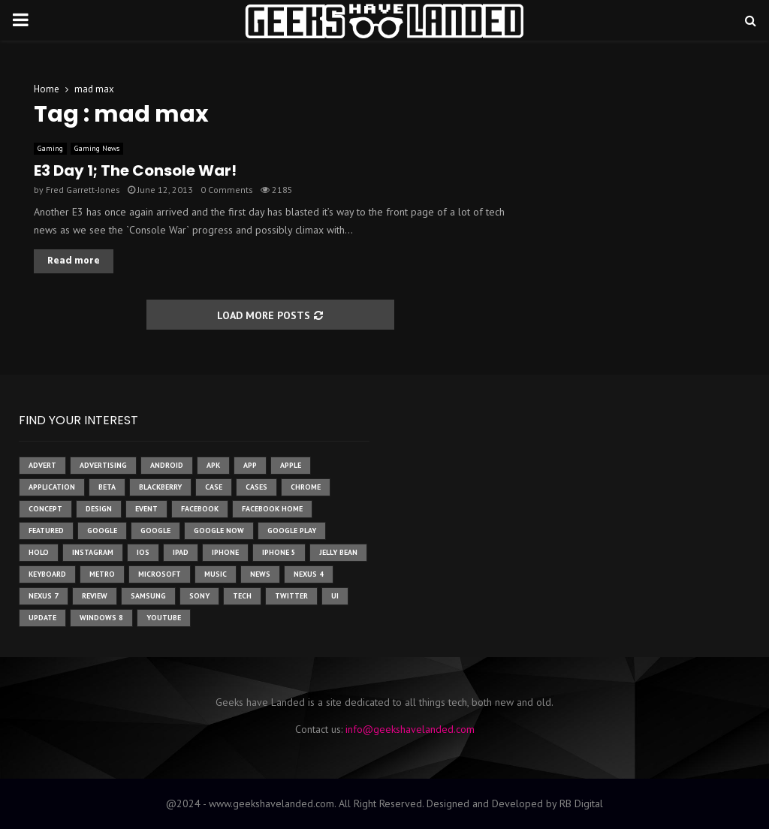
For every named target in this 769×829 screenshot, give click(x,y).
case (213, 487)
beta (107, 487)
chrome (306, 487)
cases (256, 487)
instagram (92, 552)
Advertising (103, 465)
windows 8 (101, 618)
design (99, 509)
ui (335, 596)
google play (291, 530)
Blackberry (160, 487)
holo (39, 552)
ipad (180, 552)
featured (46, 530)
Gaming (50, 148)
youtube (163, 618)
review (94, 596)
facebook (200, 509)
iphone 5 (279, 552)
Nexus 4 (309, 574)
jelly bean (338, 552)
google (102, 530)
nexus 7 (44, 596)
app (250, 465)
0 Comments (227, 189)
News (260, 574)
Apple (290, 465)
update (42, 618)
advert (42, 465)
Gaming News (96, 148)
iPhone (225, 552)
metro (102, 574)
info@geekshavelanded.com (410, 729)
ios (143, 552)
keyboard (47, 574)
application (52, 487)
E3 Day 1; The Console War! (135, 170)
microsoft (159, 574)
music (215, 574)
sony (199, 596)
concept (45, 509)
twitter (291, 596)
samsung (148, 596)
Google (155, 530)
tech (242, 596)
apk (213, 465)
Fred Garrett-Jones (83, 189)
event (146, 509)
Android (166, 465)
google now (219, 530)
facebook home (272, 509)
